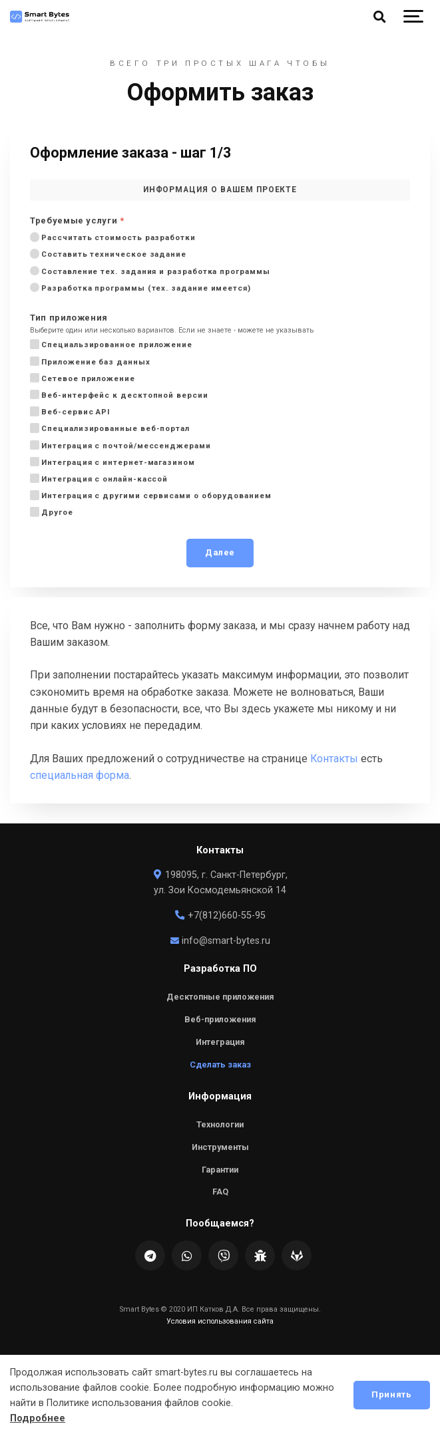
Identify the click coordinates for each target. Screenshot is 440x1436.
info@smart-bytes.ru (220, 940)
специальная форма (79, 775)
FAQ (220, 1192)
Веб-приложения (220, 1019)
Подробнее (37, 1418)
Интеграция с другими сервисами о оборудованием (155, 495)
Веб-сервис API (74, 411)
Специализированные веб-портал (114, 428)
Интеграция (220, 1042)
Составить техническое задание (112, 254)
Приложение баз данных (94, 361)
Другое (56, 512)
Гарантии (220, 1170)
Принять (391, 1394)
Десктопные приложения (220, 997)
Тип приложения (69, 318)
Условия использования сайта (220, 1321)
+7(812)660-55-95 (219, 915)
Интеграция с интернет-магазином (117, 462)
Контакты (334, 758)
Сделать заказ (220, 1065)
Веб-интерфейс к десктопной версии (123, 395)
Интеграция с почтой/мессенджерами (125, 445)
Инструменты (220, 1147)
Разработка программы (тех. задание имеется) (145, 288)
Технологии (220, 1124)
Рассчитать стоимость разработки (117, 237)
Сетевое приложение (87, 378)
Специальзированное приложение (115, 344)
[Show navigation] (413, 16)
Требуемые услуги (77, 221)
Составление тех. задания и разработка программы (154, 271)
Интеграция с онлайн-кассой (103, 479)
